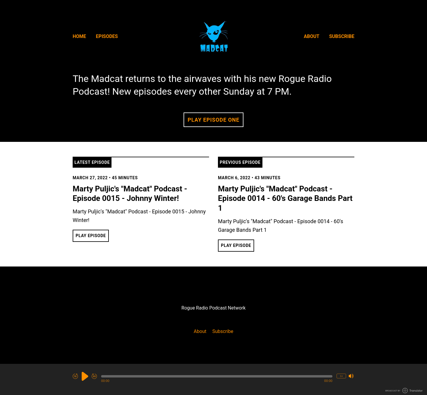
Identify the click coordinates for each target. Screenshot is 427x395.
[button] (216, 376)
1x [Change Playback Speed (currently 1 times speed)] (341, 375)
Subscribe (341, 36)
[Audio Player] (213, 379)
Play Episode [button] (91, 235)
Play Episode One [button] (213, 120)
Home (79, 36)
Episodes (107, 36)
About (311, 36)
